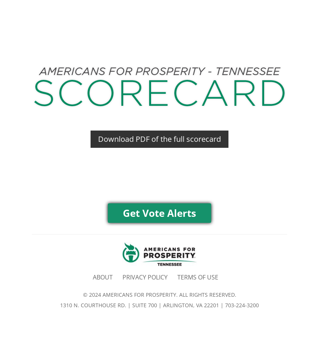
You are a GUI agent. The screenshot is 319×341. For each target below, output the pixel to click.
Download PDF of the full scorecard (159, 139)
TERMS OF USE (197, 277)
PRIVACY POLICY (145, 277)
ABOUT (103, 277)
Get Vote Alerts (159, 213)
